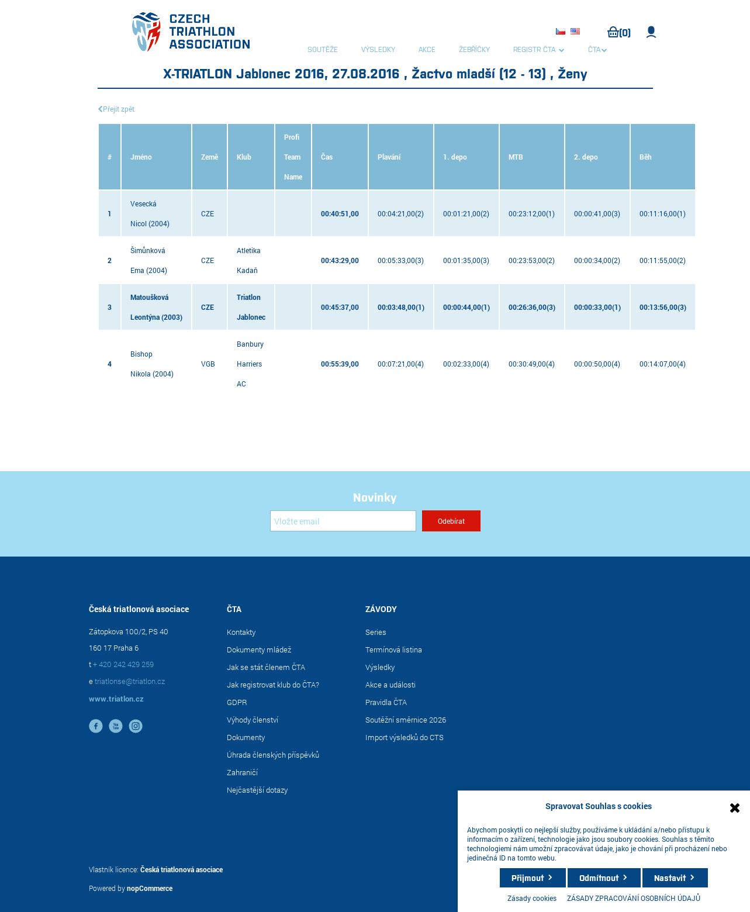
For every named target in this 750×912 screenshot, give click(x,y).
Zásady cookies (532, 898)
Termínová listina (393, 649)
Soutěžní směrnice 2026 (405, 719)
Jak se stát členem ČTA (266, 667)
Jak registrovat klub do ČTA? (273, 684)
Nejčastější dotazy (257, 790)
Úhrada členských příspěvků (273, 754)
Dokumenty (246, 737)
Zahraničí (242, 772)
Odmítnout (598, 877)
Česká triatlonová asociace (181, 869)
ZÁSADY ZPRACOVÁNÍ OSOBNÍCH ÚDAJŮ (633, 898)
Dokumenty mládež (259, 649)
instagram (136, 726)
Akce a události (390, 684)
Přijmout (527, 877)
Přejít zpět (118, 108)
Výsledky (380, 667)
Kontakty (241, 632)
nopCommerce (149, 888)
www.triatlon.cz (116, 698)
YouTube (116, 726)
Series (375, 632)
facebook (96, 726)
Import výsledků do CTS (404, 737)
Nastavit (670, 877)
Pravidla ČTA (386, 702)
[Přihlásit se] (343, 520)
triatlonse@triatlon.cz (130, 681)
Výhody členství (252, 719)
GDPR (237, 702)
